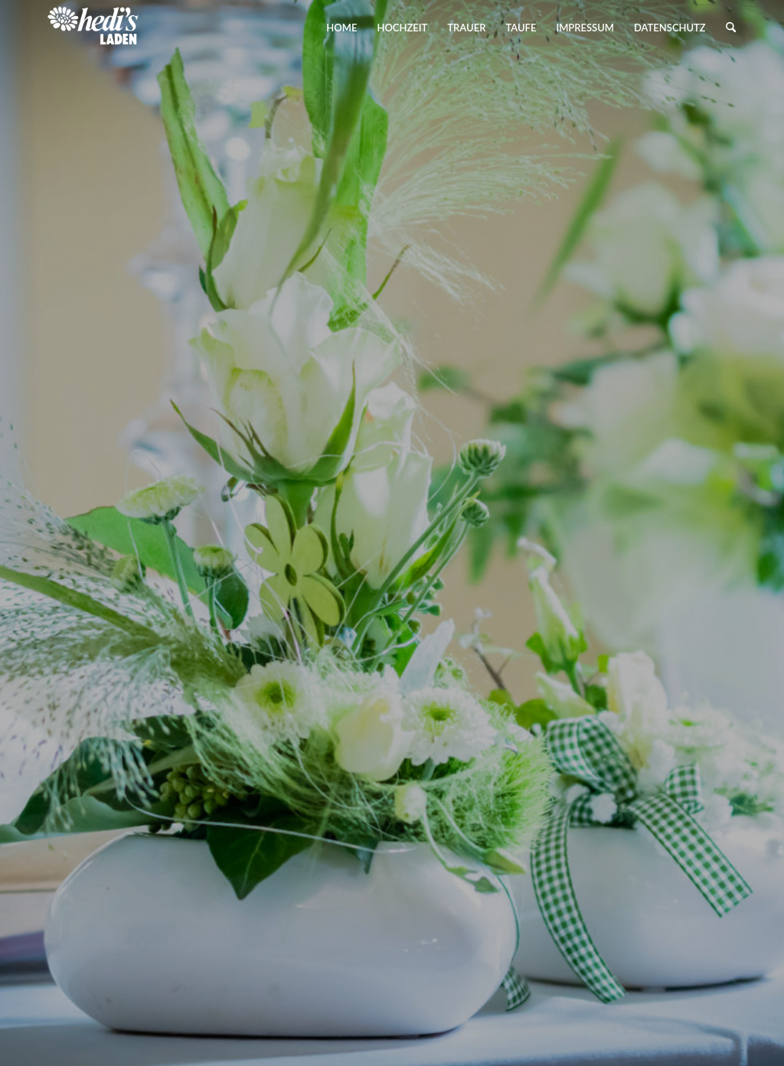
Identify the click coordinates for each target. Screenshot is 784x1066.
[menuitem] (341, 27)
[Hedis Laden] (93, 27)
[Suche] (731, 27)
